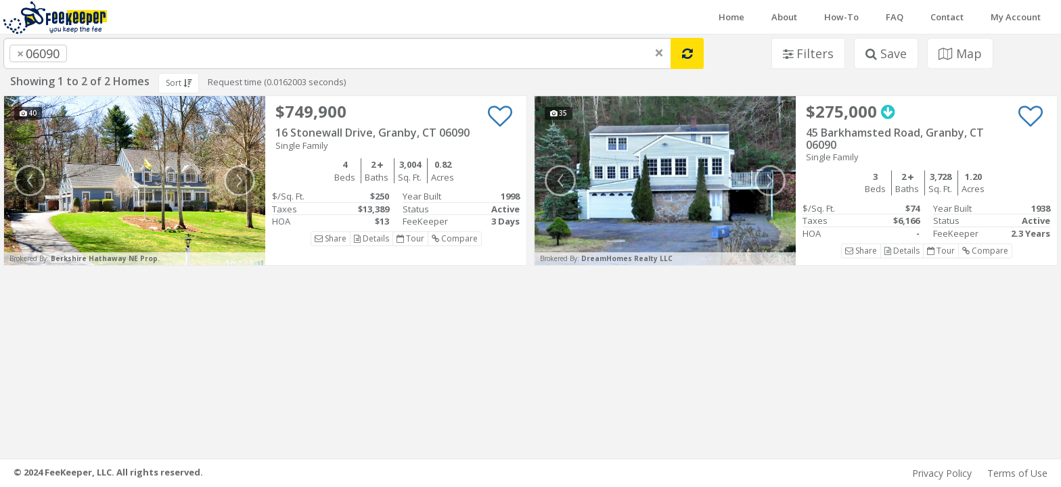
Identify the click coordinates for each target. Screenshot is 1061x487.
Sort (178, 83)
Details (371, 238)
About (784, 17)
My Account (1016, 17)
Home (731, 17)
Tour (410, 238)
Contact (947, 17)
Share (330, 238)
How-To (841, 17)
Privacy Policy (942, 473)
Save (886, 53)
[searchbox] (97, 53)
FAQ (894, 17)
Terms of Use (1017, 473)
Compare (455, 238)
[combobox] (337, 53)
